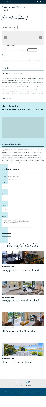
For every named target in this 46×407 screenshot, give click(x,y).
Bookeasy (27, 391)
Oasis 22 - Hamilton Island (17, 362)
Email (3, 194)
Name (3, 182)
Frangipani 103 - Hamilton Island (20, 270)
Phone (4, 205)
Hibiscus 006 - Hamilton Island (19, 331)
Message (4, 216)
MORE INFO (6, 98)
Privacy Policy (28, 389)
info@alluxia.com (12, 179)
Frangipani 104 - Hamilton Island (20, 300)
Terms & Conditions (19, 389)
